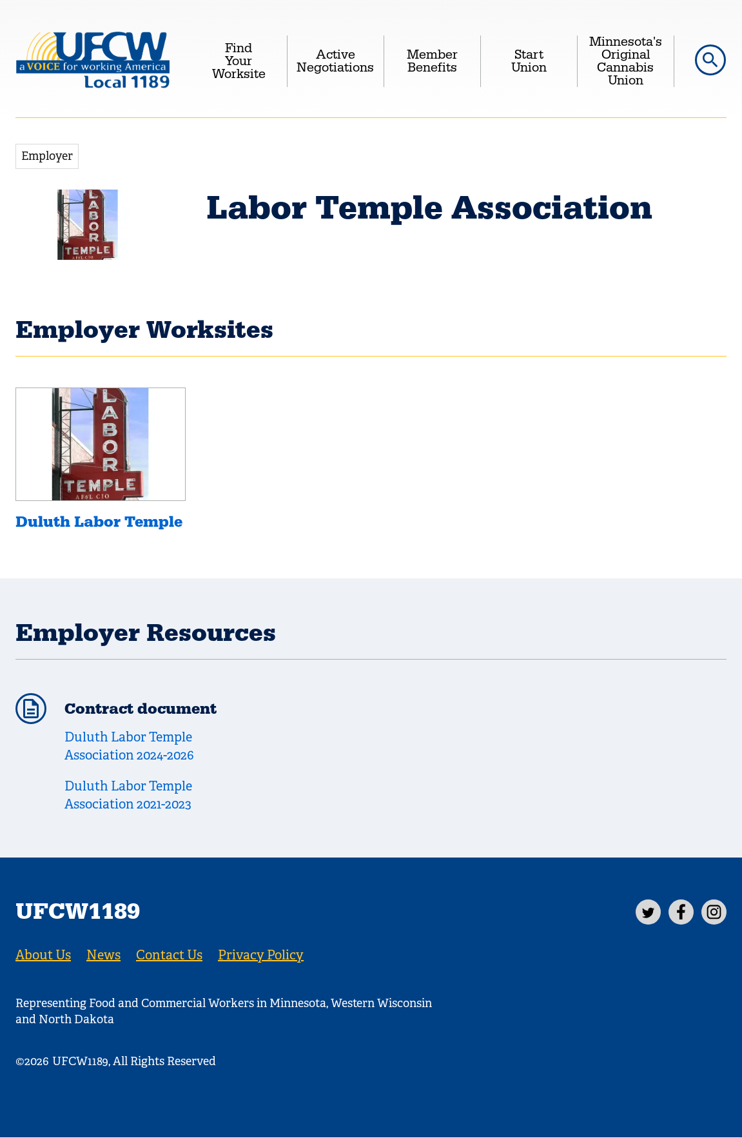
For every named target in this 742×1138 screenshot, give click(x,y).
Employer (47, 156)
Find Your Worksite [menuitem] (239, 61)
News (103, 955)
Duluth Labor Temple (98, 522)
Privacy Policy (261, 955)
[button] (710, 60)
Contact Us (169, 955)
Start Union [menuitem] (529, 61)
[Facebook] (681, 912)
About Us (43, 955)
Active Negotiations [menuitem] (335, 61)
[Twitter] (648, 912)
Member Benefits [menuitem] (432, 61)
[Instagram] (714, 912)
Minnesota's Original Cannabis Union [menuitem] (625, 61)
